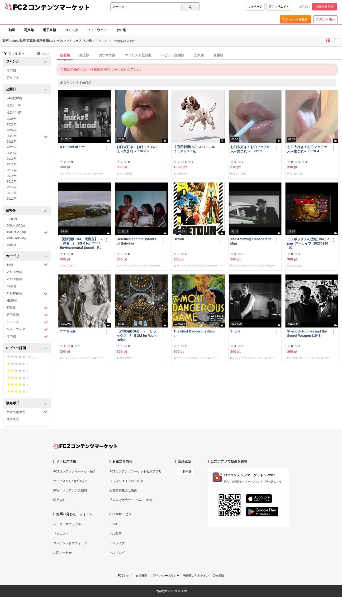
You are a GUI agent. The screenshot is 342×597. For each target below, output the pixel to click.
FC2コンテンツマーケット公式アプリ (135, 471)
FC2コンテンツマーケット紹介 (74, 471)
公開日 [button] (27, 89)
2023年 (27, 136)
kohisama (182, 173)
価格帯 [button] (27, 210)
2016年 (12, 176)
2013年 (12, 193)
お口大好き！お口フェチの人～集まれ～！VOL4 (307, 149)
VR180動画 (14, 272)
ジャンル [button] (27, 61)
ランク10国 (126, 173)
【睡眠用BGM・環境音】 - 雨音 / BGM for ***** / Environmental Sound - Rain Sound (81, 243)
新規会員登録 (324, 6)
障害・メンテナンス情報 (70, 490)
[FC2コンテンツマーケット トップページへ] (85, 446)
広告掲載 (218, 575)
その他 (121, 30)
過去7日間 (14, 105)
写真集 (29, 30)
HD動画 (12, 300)
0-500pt (12, 219)
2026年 (12, 118)
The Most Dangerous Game (193, 333)
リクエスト (61, 533)
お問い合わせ (62, 552)
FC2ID (114, 524)
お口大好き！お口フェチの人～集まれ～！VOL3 (250, 149)
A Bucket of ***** (73, 147)
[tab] (200, 55)
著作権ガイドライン (196, 575)
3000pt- (12, 244)
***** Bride (68, 331)
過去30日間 (14, 112)
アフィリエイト (279, 6)
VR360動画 (14, 279)
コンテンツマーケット (59, 7)
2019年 (12, 158)
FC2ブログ (117, 552)
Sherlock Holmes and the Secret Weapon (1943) (307, 333)
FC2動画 (115, 533)
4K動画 (12, 286)
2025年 (12, 124)
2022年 (12, 141)
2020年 (12, 153)
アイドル (13, 77)
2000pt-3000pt (17, 238)
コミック (71, 30)
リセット (43, 53)
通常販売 (13, 419)
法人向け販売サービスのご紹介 (131, 500)
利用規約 (59, 500)
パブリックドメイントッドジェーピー (83, 173)
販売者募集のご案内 (123, 490)
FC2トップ (125, 575)
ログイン (304, 6)
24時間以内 (14, 98)
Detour (178, 239)
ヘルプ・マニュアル (67, 524)
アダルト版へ (325, 19)
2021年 (12, 147)
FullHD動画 (27, 294)
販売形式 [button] (27, 403)
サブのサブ (69, 265)
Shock (235, 331)
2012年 (12, 198)
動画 (12, 30)
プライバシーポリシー (165, 575)
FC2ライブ (117, 543)
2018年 (12, 164)
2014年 (12, 187)
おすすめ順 (107, 55)
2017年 (12, 170)
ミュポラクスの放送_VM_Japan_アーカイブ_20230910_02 (308, 243)
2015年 (12, 181)
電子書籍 (49, 30)
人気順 (199, 55)
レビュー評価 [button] (27, 348)
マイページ (255, 6)
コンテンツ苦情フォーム (70, 543)
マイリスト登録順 (138, 55)
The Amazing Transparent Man (250, 241)
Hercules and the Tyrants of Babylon (136, 241)
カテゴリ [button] (27, 256)
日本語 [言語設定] (187, 471)
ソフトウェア (97, 30)
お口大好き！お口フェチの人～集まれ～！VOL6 (137, 149)
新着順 (65, 55)
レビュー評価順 (172, 55)
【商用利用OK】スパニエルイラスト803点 (194, 149)
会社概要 (141, 575)
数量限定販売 (27, 412)
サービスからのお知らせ (70, 481)
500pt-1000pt (16, 225)
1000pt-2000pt (27, 232)
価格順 (218, 55)
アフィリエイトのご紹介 (126, 481)
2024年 (12, 130)
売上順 (84, 55)
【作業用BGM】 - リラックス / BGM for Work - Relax (137, 335)
